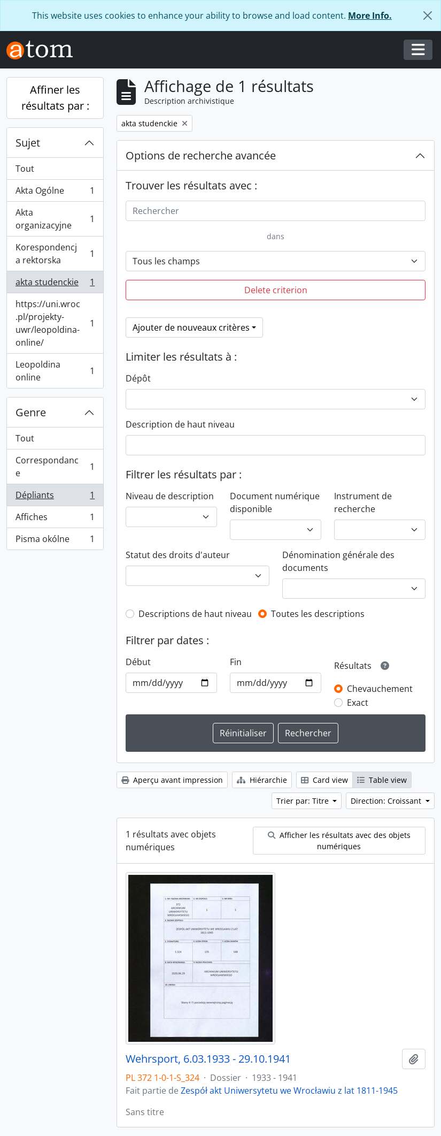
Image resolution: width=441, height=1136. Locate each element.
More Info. (370, 15)
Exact (357, 702)
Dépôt (138, 378)
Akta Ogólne (55, 193)
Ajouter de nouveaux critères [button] (191, 327)
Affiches (55, 519)
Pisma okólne (55, 541)
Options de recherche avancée (201, 155)
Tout (25, 168)
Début (138, 662)
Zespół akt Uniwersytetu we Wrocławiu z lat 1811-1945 (289, 1090)
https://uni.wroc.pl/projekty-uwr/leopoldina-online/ (55, 323)
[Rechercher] (275, 211)
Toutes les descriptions (318, 614)
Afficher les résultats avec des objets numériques (339, 840)
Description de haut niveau (180, 424)
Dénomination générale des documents (338, 561)
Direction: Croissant (387, 801)
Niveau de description (170, 496)
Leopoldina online (55, 371)
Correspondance (55, 466)
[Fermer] (427, 16)
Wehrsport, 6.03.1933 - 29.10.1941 (208, 1059)
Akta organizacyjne (55, 219)
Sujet (28, 142)
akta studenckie (55, 284)
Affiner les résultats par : (55, 97)
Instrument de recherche (363, 502)
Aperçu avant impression (172, 780)
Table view (382, 780)
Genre (31, 412)
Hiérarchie (262, 780)
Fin (236, 662)
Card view (324, 780)
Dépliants (55, 497)
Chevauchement (380, 689)
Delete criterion (275, 290)
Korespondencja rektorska (55, 253)
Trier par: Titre (303, 801)
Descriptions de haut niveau (195, 614)
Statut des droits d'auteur (178, 555)
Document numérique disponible (275, 502)
